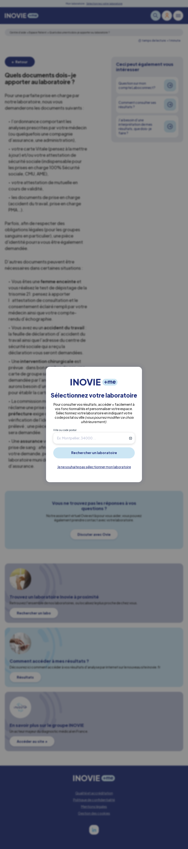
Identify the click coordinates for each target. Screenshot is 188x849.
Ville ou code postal (64, 430)
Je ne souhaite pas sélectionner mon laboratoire (94, 467)
